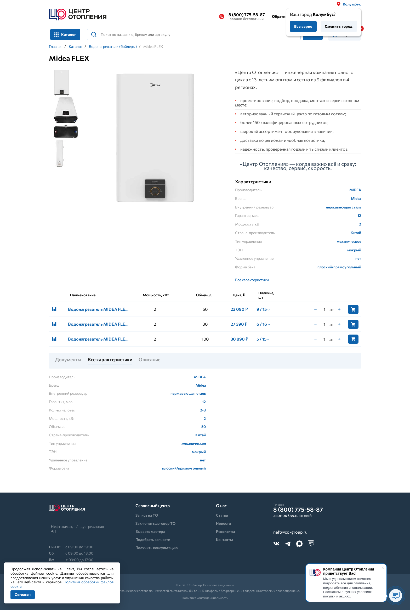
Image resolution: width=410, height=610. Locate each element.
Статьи (222, 515)
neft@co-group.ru (290, 532)
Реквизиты (225, 531)
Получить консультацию (156, 547)
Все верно (303, 26)
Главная (55, 46)
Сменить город (339, 26)
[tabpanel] (155, 140)
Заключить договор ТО (155, 523)
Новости (223, 523)
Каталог (65, 34)
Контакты (224, 539)
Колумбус (352, 4)
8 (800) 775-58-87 (247, 16)
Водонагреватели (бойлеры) (113, 46)
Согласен (23, 594)
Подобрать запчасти (152, 539)
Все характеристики (252, 280)
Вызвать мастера (150, 531)
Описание (149, 359)
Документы (68, 359)
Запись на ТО (146, 515)
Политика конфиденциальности (205, 598)
